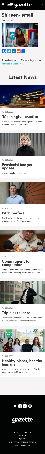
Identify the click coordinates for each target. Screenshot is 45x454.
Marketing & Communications (22, 442)
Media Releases (22, 445)
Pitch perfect (13, 213)
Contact (22, 439)
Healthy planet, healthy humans (22, 362)
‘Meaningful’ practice (20, 116)
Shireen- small (17, 14)
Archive (22, 436)
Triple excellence (16, 312)
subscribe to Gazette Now (13, 64)
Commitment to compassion (16, 263)
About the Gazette (22, 432)
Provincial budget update (17, 166)
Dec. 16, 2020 (8, 20)
